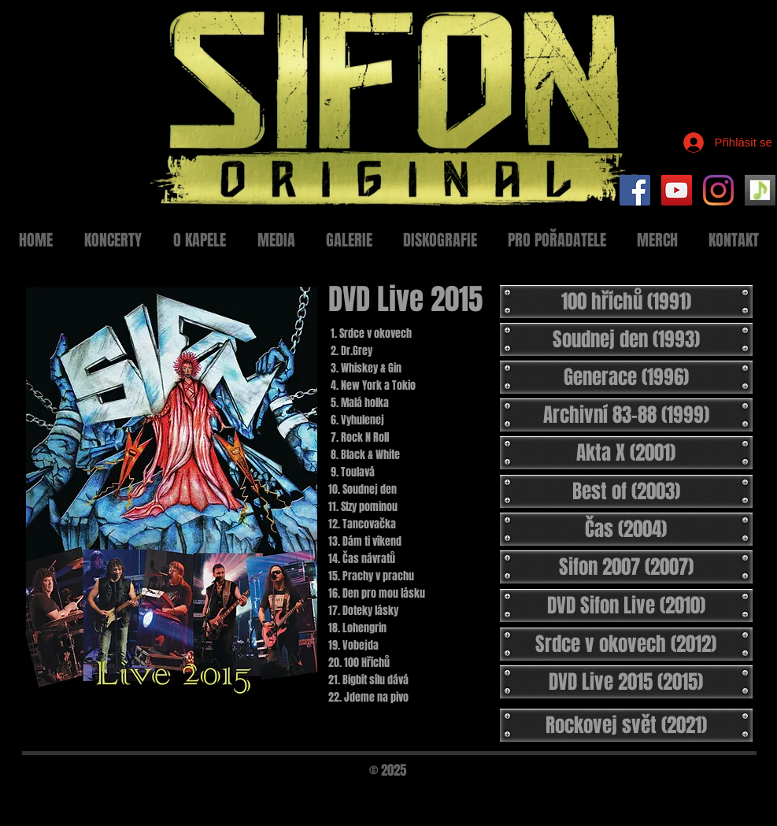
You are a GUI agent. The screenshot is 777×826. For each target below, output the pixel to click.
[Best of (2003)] (626, 491)
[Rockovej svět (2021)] (626, 725)
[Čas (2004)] (626, 529)
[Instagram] (718, 190)
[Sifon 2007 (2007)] (626, 566)
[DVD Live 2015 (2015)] (626, 681)
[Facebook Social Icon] (635, 190)
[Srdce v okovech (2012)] (626, 644)
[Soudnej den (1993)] (626, 339)
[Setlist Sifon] (760, 190)
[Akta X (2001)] (626, 452)
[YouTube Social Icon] (676, 190)
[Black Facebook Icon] (707, 792)
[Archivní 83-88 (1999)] (626, 415)
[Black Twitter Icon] (734, 792)
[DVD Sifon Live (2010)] (626, 605)
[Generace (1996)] (626, 377)
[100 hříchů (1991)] (626, 301)
